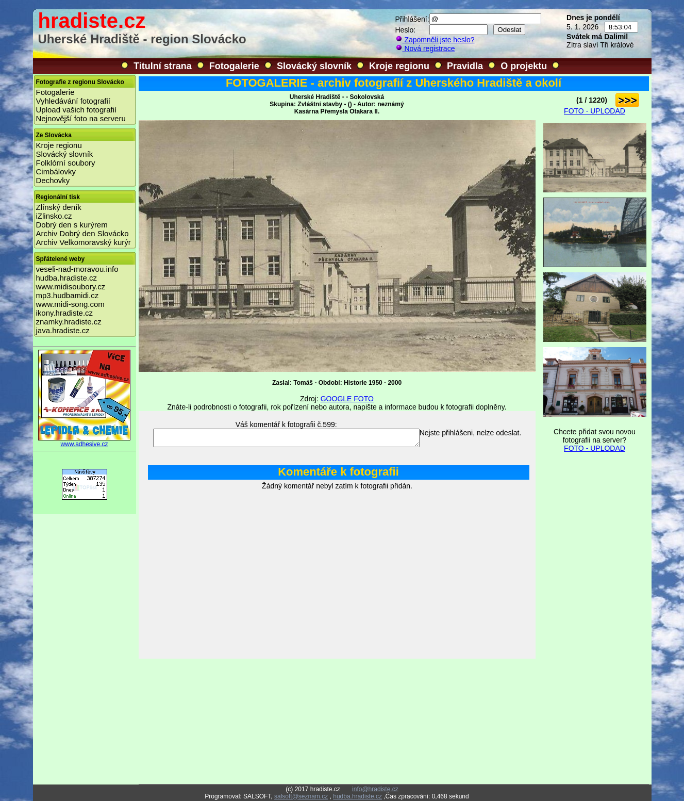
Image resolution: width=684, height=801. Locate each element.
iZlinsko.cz (54, 215)
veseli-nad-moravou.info (77, 269)
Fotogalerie (234, 66)
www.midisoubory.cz (71, 286)
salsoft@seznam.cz (301, 796)
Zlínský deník (58, 207)
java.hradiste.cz (63, 330)
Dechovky (53, 180)
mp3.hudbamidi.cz (67, 295)
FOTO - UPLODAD (594, 111)
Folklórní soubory (65, 162)
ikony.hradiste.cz (64, 312)
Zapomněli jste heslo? (435, 40)
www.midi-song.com (70, 304)
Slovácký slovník (314, 66)
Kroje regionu (399, 66)
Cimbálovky (56, 171)
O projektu (524, 66)
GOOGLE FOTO (347, 399)
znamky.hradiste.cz (69, 321)
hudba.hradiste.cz (66, 277)
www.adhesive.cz (84, 441)
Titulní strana (163, 66)
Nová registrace (425, 48)
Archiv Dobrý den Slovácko (82, 233)
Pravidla (465, 66)
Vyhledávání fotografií (73, 100)
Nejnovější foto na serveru (81, 118)
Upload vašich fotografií (76, 109)
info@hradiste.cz (375, 789)
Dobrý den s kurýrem (72, 224)
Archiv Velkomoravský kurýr (83, 242)
